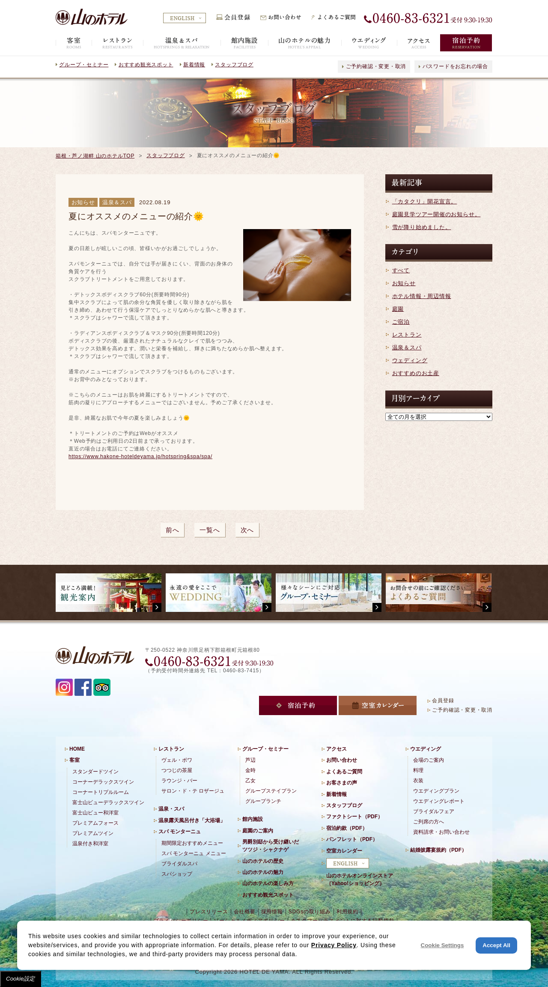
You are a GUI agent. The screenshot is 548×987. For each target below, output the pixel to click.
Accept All (496, 945)
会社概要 (245, 912)
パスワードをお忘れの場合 (455, 66)
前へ (172, 530)
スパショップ (176, 874)
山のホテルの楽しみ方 (268, 883)
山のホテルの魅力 (262, 872)
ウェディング (410, 360)
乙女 (250, 781)
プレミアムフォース (95, 823)
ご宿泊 (401, 322)
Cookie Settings (442, 945)
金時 (250, 770)
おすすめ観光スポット (146, 65)
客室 (74, 760)
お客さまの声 (341, 783)
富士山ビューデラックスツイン (108, 802)
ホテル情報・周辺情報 (421, 296)
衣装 (418, 781)
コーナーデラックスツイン (103, 782)
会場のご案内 (428, 760)
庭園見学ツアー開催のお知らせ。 (436, 214)
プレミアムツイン (92, 833)
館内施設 (252, 819)
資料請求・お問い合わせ (441, 832)
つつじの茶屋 (176, 770)
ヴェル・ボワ (176, 760)
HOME (77, 749)
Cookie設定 (20, 978)
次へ (247, 530)
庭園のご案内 (257, 831)
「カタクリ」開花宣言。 (424, 201)
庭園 (398, 309)
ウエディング (425, 749)
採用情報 (272, 912)
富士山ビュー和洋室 (95, 813)
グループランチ (263, 801)
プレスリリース (209, 912)
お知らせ (404, 283)
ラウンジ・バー (179, 781)
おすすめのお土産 (415, 373)
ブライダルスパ (179, 864)
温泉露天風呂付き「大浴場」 (191, 820)
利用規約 (347, 912)
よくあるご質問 (344, 772)
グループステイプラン (271, 791)
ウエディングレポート (439, 801)
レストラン (407, 334)
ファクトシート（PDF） (354, 817)
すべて (401, 270)
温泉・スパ (171, 809)
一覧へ (210, 530)
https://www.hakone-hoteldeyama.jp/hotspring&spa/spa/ (140, 456)
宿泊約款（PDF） (346, 828)
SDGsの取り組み (310, 912)
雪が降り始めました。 (421, 227)
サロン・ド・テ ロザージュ (192, 791)
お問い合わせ (341, 760)
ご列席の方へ (428, 822)
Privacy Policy (334, 945)
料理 (418, 770)
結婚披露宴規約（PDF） (438, 850)
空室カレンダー (344, 851)
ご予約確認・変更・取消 (376, 66)
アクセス (336, 749)
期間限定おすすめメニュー (192, 843)
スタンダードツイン (95, 772)
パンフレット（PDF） (352, 839)
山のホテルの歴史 (262, 861)
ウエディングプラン (436, 791)
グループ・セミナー (83, 65)
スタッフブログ (234, 65)
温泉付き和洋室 (90, 844)
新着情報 (194, 65)
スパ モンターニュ (179, 832)
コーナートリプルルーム (100, 792)
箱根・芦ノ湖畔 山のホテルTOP (95, 156)
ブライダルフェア (433, 811)
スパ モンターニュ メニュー (193, 853)
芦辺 (250, 760)
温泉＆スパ (407, 347)
